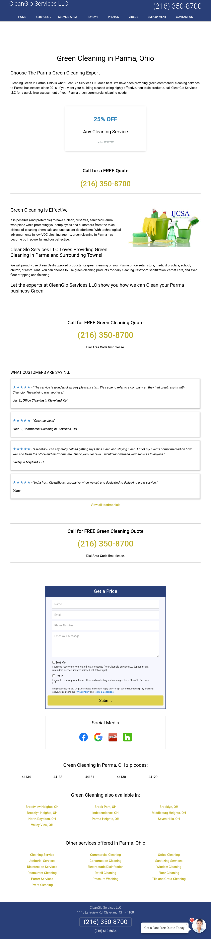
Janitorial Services (42, 835)
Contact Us (184, 16)
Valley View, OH (42, 799)
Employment (157, 16)
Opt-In (59, 650)
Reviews (92, 16)
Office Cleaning (169, 829)
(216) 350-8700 (177, 6)
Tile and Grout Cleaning (169, 853)
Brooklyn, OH (169, 781)
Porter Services (42, 853)
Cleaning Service (42, 829)
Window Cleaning (168, 841)
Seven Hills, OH (169, 793)
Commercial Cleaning (105, 829)
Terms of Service (134, 930)
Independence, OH (105, 787)
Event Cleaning (42, 859)
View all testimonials (105, 479)
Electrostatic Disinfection (105, 841)
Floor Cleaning (168, 847)
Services (44, 18)
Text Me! (61, 636)
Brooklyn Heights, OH (42, 787)
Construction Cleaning (106, 835)
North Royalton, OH (42, 793)
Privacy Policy (82, 666)
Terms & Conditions (104, 666)
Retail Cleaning (105, 847)
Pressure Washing (105, 853)
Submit (105, 674)
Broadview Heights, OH (42, 781)
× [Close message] (187, 924)
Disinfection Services (42, 841)
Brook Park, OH (106, 781)
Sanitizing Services (169, 835)
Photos (113, 16)
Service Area (67, 16)
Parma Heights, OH (105, 793)
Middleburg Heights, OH (169, 787)
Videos (133, 16)
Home (22, 16)
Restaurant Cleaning (42, 847)
